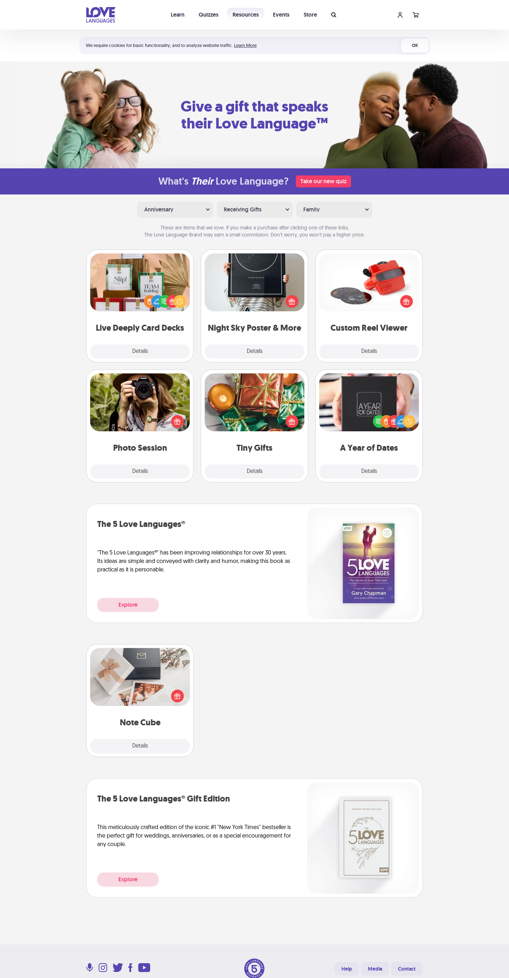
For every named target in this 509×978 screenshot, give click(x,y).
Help (346, 969)
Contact (407, 969)
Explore (128, 604)
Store (310, 14)
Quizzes (208, 14)
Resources (246, 14)
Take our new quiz (323, 181)
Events (281, 14)
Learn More (245, 45)
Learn (178, 14)
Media (375, 969)
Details (140, 351)
